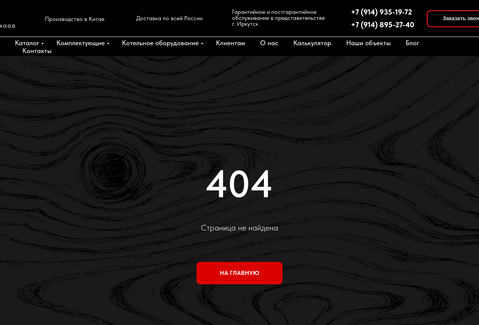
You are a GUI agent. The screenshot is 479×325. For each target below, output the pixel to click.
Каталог (27, 43)
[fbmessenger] (456, 46)
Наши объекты (368, 43)
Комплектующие (81, 43)
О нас (269, 43)
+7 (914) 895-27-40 (382, 24)
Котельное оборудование (160, 43)
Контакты (37, 51)
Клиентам (230, 43)
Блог (412, 43)
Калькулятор (312, 43)
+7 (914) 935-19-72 (381, 11)
